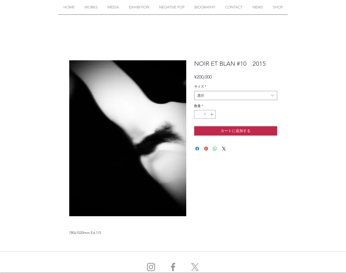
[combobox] (235, 95)
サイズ (200, 86)
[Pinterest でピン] (206, 148)
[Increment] (212, 114)
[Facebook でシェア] (197, 148)
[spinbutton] (205, 114)
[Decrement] (198, 114)
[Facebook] (173, 267)
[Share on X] (224, 148)
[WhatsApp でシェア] (215, 148)
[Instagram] (151, 267)
